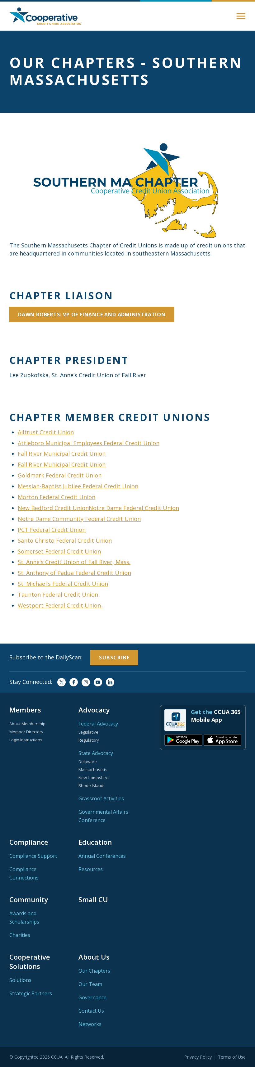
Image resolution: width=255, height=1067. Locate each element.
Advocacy (94, 709)
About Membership (27, 723)
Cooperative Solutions (29, 961)
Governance (92, 997)
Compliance (28, 842)
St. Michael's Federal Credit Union (63, 583)
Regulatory (88, 740)
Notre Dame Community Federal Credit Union (79, 518)
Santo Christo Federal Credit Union (65, 540)
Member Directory (26, 732)
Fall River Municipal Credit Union (62, 453)
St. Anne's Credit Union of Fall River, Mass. (74, 562)
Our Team (90, 984)
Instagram (86, 682)
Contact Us (91, 1010)
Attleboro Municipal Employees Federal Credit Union (88, 443)
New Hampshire (93, 777)
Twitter (61, 682)
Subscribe (114, 657)
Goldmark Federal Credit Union (60, 475)
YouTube (98, 682)
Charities (19, 935)
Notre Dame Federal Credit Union (134, 508)
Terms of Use (232, 1057)
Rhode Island (90, 785)
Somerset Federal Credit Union (59, 551)
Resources (90, 869)
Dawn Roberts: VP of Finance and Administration (92, 314)
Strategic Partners (30, 993)
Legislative (88, 732)
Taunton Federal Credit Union (58, 594)
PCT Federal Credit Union (52, 529)
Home (45, 16)
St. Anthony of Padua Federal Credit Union (74, 572)
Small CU (93, 899)
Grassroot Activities (101, 798)
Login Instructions (25, 740)
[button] (241, 16)
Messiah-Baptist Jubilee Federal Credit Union (78, 486)
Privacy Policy (198, 1057)
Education (95, 842)
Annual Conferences (102, 855)
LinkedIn (110, 682)
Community (28, 899)
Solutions (20, 980)
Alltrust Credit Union (46, 432)
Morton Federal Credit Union (56, 497)
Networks (90, 1024)
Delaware (87, 761)
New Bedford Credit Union (53, 508)
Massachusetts (92, 769)
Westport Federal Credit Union (60, 605)
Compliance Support (33, 855)
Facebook (73, 682)
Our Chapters (94, 970)
